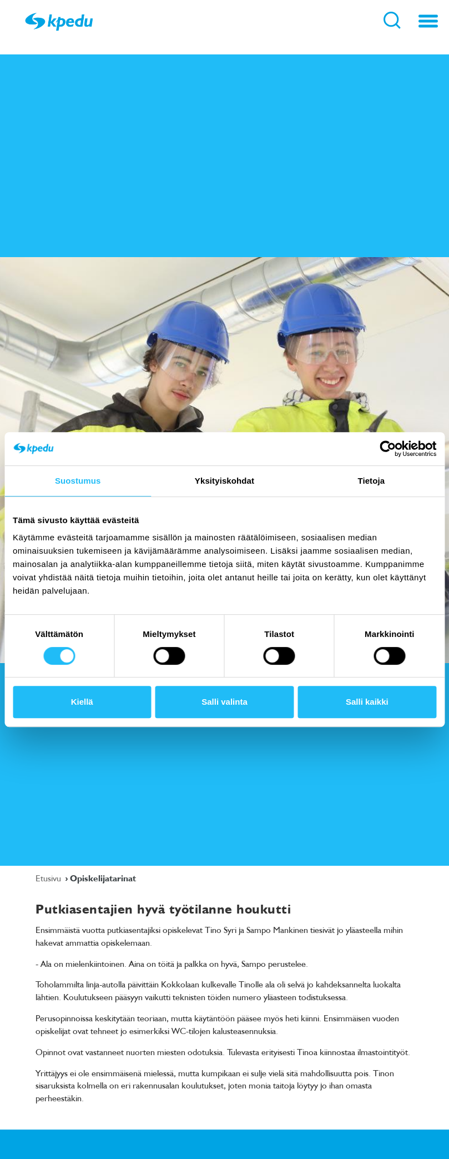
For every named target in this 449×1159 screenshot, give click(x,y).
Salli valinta (224, 701)
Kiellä (82, 701)
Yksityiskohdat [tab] (224, 480)
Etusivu (49, 878)
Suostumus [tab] (78, 480)
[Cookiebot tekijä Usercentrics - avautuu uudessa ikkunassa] (387, 448)
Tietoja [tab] (371, 480)
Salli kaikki (367, 701)
